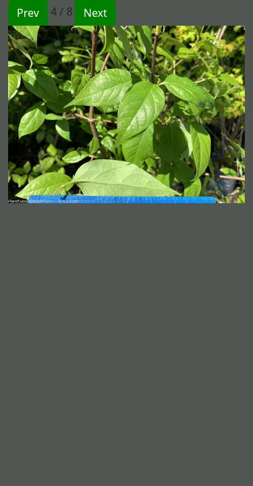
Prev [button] (28, 12)
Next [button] (95, 12)
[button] (67, 114)
